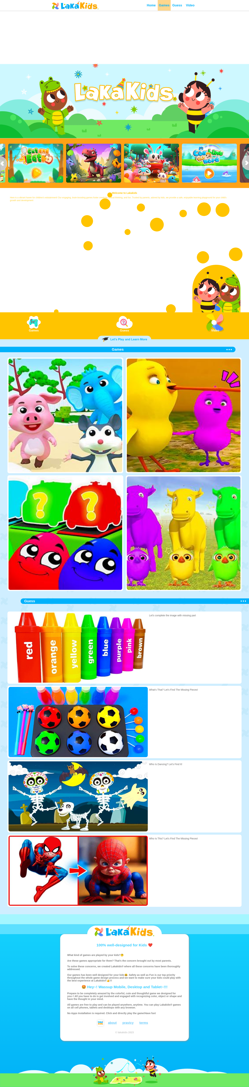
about (112, 1023)
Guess (177, 5)
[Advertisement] (124, 37)
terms (143, 1023)
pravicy (128, 1023)
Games (164, 5)
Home (151, 5)
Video (190, 5)
